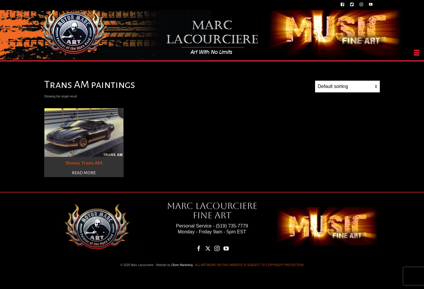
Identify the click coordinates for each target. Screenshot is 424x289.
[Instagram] (217, 248)
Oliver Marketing (182, 265)
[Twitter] (208, 248)
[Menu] (416, 53)
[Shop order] (347, 86)
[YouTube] (226, 248)
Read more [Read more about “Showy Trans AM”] (84, 172)
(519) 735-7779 (232, 225)
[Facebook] (199, 248)
